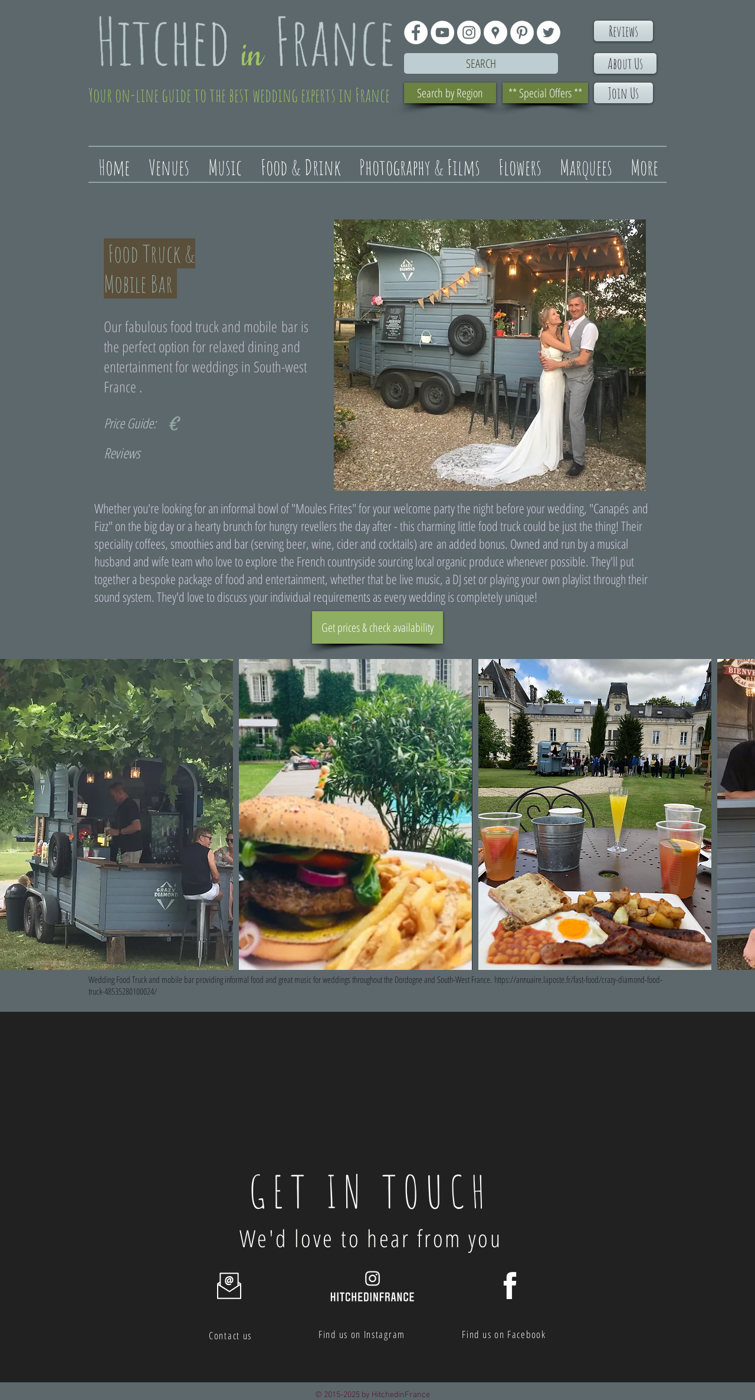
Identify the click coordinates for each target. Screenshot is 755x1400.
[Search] (481, 63)
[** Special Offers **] (545, 93)
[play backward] (14, 814)
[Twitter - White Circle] (548, 32)
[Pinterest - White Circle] (522, 32)
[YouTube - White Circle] (442, 32)
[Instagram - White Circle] (469, 32)
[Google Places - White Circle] (495, 32)
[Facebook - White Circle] (416, 32)
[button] (116, 814)
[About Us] (625, 63)
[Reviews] (623, 31)
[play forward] (740, 814)
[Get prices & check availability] (377, 627)
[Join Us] (623, 93)
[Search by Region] (450, 93)
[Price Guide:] (133, 423)
